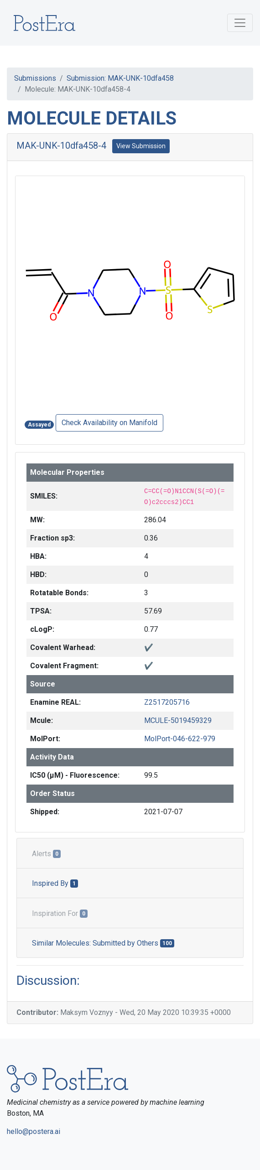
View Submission (141, 146)
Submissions (35, 78)
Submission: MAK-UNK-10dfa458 (120, 78)
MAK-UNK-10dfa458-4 (61, 145)
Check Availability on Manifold (109, 422)
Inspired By (55, 883)
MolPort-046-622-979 (179, 738)
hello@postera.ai (33, 1131)
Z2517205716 (167, 702)
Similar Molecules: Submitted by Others (103, 943)
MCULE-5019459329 (178, 720)
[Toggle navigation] (240, 23)
